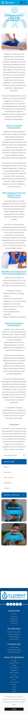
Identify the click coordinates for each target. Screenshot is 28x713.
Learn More (14, 512)
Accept (14, 709)
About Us (6, 467)
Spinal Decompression (14, 634)
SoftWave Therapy (14, 636)
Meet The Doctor (9, 477)
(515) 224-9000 (16, 652)
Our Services (7, 472)
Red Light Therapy (14, 639)
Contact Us (7, 488)
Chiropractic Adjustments (14, 632)
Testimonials (7, 483)
